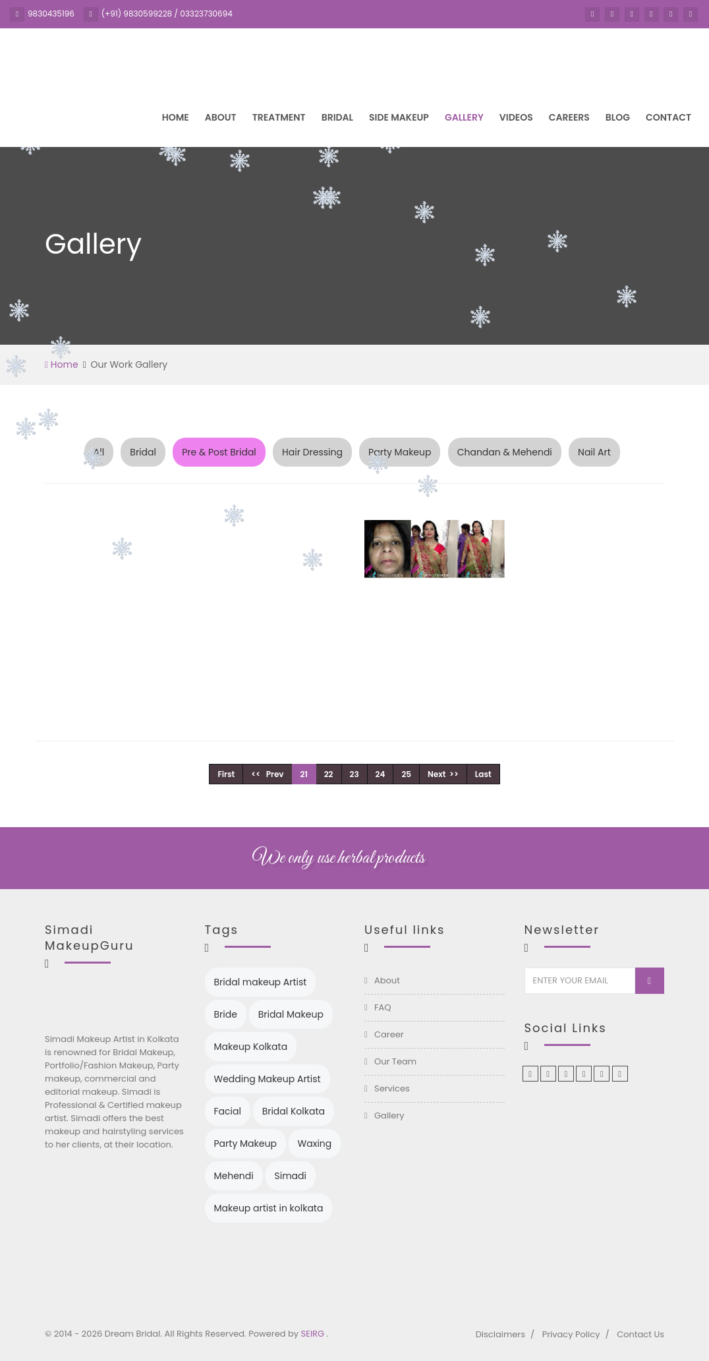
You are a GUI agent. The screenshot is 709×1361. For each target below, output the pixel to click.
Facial (227, 1111)
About (221, 117)
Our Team (395, 1061)
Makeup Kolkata (251, 1046)
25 (406, 774)
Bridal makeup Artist (260, 982)
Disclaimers (500, 1334)
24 (380, 774)
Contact (668, 117)
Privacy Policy (571, 1334)
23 (354, 774)
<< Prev (267, 774)
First (226, 774)
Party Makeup (399, 452)
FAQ (382, 1007)
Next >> (443, 774)
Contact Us (640, 1334)
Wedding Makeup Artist (267, 1079)
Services (392, 1088)
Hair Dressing (312, 452)
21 (304, 774)
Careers (569, 117)
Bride (225, 1014)
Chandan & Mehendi (504, 452)
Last (483, 774)
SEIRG (314, 1333)
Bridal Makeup (291, 1014)
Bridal (337, 117)
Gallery (464, 117)
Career (389, 1034)
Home (175, 117)
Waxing (315, 1143)
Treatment (279, 117)
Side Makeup (399, 117)
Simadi (290, 1175)
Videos (516, 117)
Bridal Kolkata (293, 1111)
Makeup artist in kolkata (269, 1208)
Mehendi (234, 1175)
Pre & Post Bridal (219, 452)
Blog (618, 117)
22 (328, 774)
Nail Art (594, 452)
